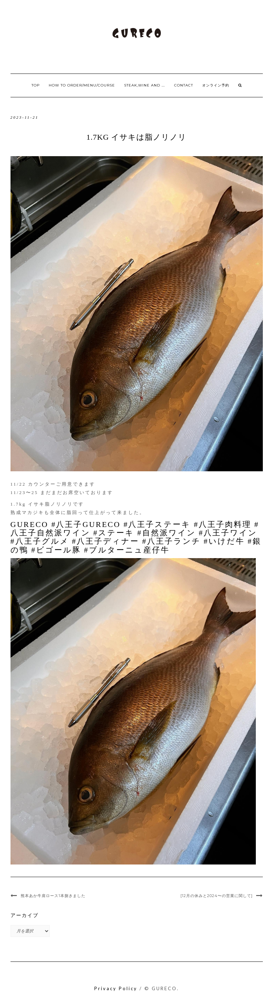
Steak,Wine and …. (144, 85)
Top (36, 85)
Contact (183, 85)
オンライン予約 (215, 85)
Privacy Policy (115, 988)
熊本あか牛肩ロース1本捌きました (53, 895)
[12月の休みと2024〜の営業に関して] (216, 895)
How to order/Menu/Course (82, 85)
